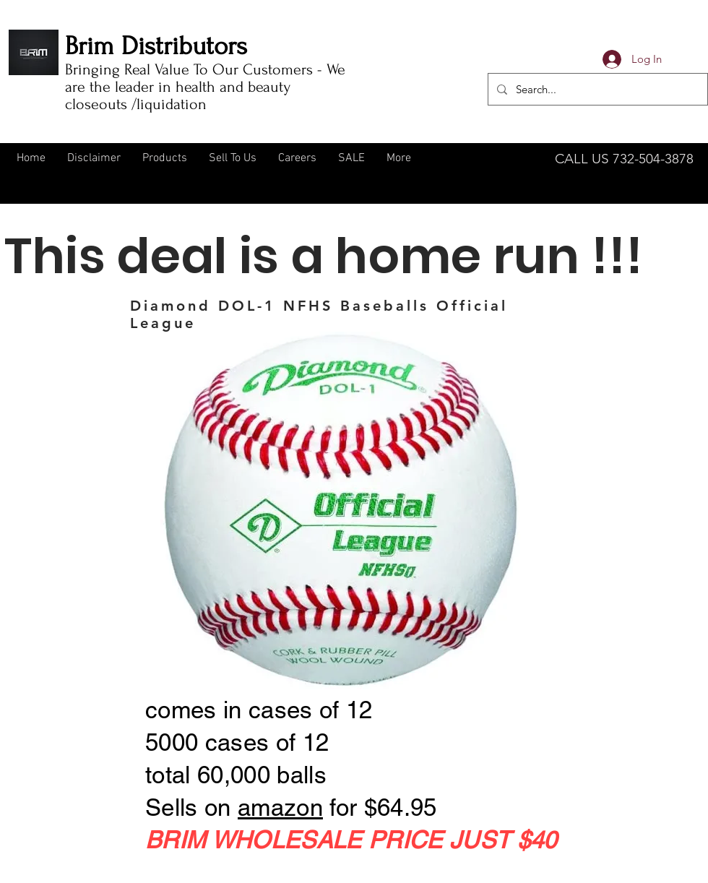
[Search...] (596, 89)
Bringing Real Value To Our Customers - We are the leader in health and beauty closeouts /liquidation (205, 87)
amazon (280, 807)
